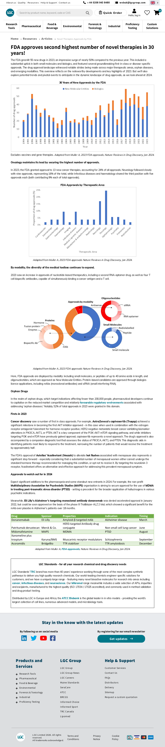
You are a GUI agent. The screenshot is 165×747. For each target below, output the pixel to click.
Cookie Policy (115, 737)
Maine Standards (69, 682)
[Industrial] (17, 697)
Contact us (64, 2)
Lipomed (65, 716)
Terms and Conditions (73, 737)
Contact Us (111, 672)
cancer (16, 583)
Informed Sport (69, 706)
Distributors (112, 682)
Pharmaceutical (28, 678)
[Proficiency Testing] (17, 702)
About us (11, 2)
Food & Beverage (28, 683)
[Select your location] (154, 2)
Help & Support (49, 2)
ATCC (63, 692)
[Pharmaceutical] (17, 679)
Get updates (119, 639)
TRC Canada (67, 711)
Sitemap (109, 692)
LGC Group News (69, 672)
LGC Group (66, 668)
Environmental (27, 687)
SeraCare (65, 687)
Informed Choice (69, 702)
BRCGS (64, 697)
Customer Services (115, 668)
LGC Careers (67, 677)
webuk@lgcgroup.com (132, 2)
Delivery (109, 687)
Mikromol (76, 583)
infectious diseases (32, 583)
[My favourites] (147, 12)
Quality (22, 2)
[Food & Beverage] (17, 683)
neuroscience (58, 583)
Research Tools (27, 673)
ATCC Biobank (70, 598)
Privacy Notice (97, 737)
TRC (32, 571)
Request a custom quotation (121, 697)
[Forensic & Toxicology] (17, 693)
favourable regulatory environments (101, 402)
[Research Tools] (17, 674)
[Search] (87, 12)
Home (15, 38)
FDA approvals (70, 549)
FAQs (107, 677)
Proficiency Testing (29, 701)
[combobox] (54, 13)
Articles (46, 38)
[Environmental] (17, 688)
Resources (33, 2)
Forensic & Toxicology (31, 692)
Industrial (24, 697)
